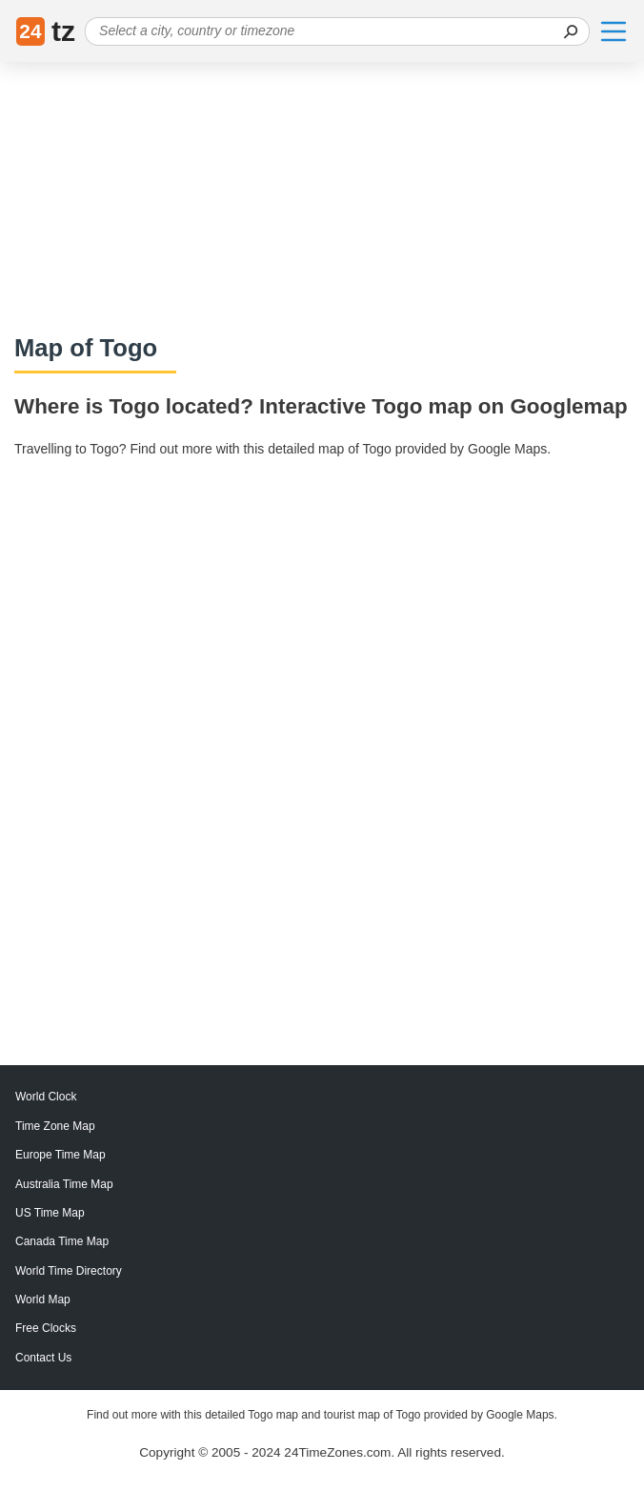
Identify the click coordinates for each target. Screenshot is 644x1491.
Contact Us (43, 1357)
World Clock (45, 1096)
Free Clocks (45, 1328)
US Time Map (50, 1212)
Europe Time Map (60, 1154)
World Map (42, 1299)
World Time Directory (68, 1271)
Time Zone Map (55, 1126)
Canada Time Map (62, 1241)
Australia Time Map (64, 1184)
